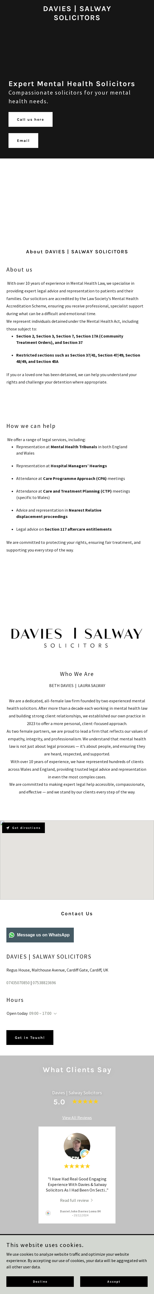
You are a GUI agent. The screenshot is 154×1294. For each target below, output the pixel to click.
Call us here (30, 119)
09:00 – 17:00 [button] (40, 1013)
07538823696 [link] (44, 982)
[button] (54, 1014)
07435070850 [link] (18, 982)
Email (23, 140)
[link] (77, 18)
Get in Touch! (30, 1037)
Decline (40, 1281)
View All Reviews (77, 1117)
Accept (114, 1281)
